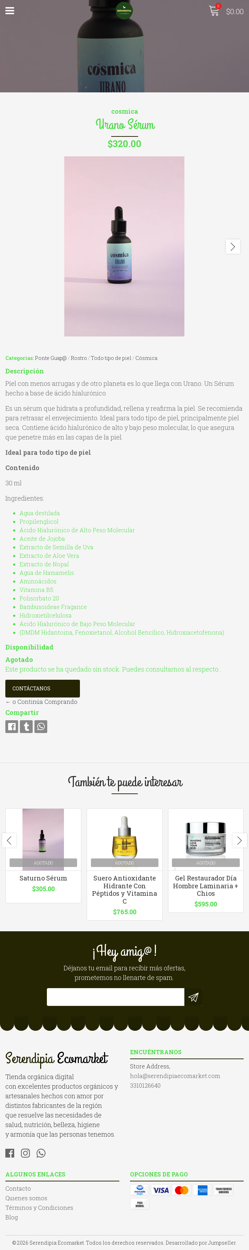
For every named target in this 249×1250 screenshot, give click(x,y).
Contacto (18, 1188)
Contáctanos (31, 688)
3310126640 (145, 1085)
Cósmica (146, 358)
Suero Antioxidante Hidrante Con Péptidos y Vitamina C (124, 889)
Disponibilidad (29, 647)
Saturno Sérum (43, 878)
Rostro (79, 358)
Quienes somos (26, 1198)
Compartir (22, 712)
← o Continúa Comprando (41, 701)
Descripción (24, 371)
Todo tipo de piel (111, 358)
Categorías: (19, 358)
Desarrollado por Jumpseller (201, 1242)
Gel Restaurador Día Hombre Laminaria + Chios (205, 886)
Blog (11, 1217)
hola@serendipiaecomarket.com (175, 1075)
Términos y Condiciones (39, 1207)
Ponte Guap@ (51, 358)
